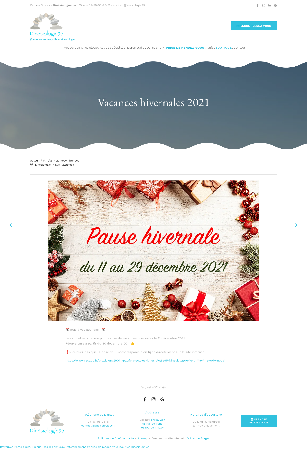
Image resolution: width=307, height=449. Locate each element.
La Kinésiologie (87, 47)
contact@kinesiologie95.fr (130, 5)
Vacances (67, 164)
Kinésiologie (43, 164)
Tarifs (210, 47)
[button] (254, 25)
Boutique (224, 47)
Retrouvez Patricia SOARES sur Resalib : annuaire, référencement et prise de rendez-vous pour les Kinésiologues (74, 447)
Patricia (46, 160)
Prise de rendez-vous (185, 47)
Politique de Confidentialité (116, 438)
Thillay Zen (158, 419)
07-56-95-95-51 (100, 5)
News (56, 164)
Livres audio (135, 47)
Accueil (69, 47)
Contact (239, 47)
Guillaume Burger (198, 438)
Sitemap (142, 438)
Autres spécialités (112, 47)
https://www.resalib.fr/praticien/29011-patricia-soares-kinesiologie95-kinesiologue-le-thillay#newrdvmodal (145, 360)
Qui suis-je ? (155, 47)
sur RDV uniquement (206, 425)
